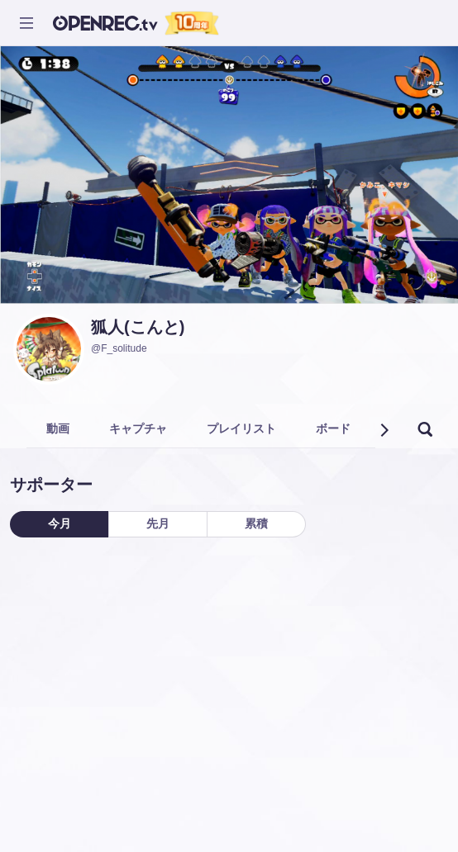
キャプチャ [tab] (138, 428)
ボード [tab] (333, 428)
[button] (383, 430)
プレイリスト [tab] (241, 428)
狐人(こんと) (137, 327)
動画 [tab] (57, 428)
